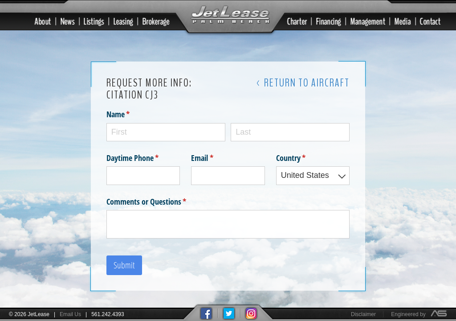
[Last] (290, 131)
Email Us (70, 314)
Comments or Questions (159, 200)
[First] (165, 131)
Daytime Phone (143, 157)
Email (215, 157)
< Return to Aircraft (303, 82)
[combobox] (313, 175)
